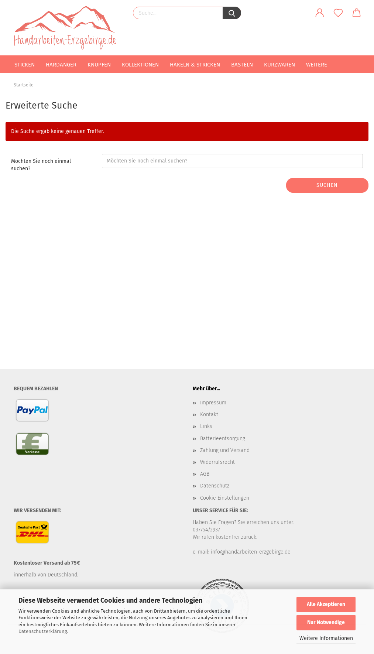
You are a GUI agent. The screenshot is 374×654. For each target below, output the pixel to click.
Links (206, 426)
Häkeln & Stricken (195, 64)
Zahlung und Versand (225, 450)
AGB (204, 474)
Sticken (24, 64)
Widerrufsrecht (217, 462)
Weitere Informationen (326, 638)
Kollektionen (140, 64)
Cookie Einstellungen (224, 498)
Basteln (242, 64)
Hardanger (61, 64)
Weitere (316, 64)
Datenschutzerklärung (42, 631)
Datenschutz (214, 486)
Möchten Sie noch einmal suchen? (41, 165)
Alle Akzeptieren (326, 604)
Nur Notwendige (326, 622)
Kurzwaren (279, 64)
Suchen (327, 185)
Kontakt (209, 414)
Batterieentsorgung (222, 438)
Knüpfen (99, 64)
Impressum (213, 403)
